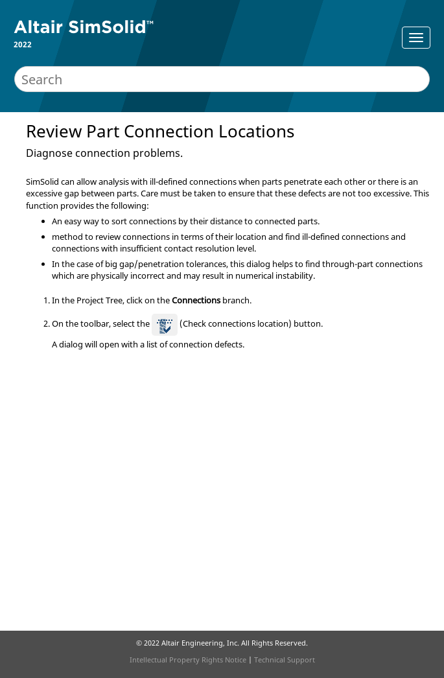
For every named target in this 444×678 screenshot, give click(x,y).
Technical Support (284, 659)
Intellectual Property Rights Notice (188, 659)
